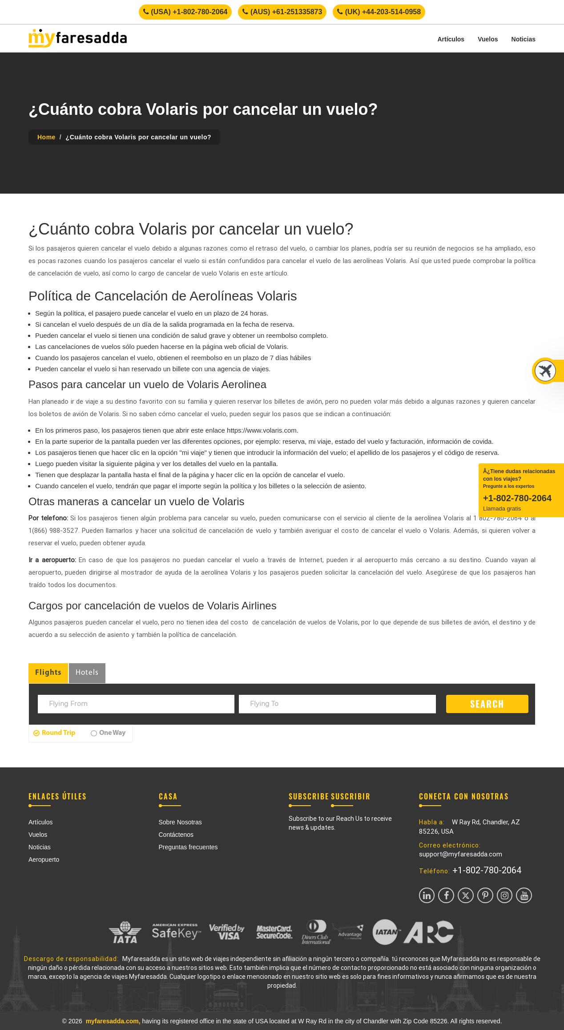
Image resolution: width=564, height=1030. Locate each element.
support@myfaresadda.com (460, 854)
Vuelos (488, 39)
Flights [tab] (48, 673)
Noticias (524, 39)
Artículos (450, 39)
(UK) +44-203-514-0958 (379, 12)
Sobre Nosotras (180, 822)
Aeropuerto (43, 859)
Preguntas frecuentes (188, 847)
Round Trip (54, 733)
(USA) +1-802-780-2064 (185, 12)
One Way (108, 733)
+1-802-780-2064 (487, 870)
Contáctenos (176, 834)
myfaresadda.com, (113, 1021)
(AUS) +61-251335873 (282, 12)
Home (46, 137)
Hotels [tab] (87, 673)
